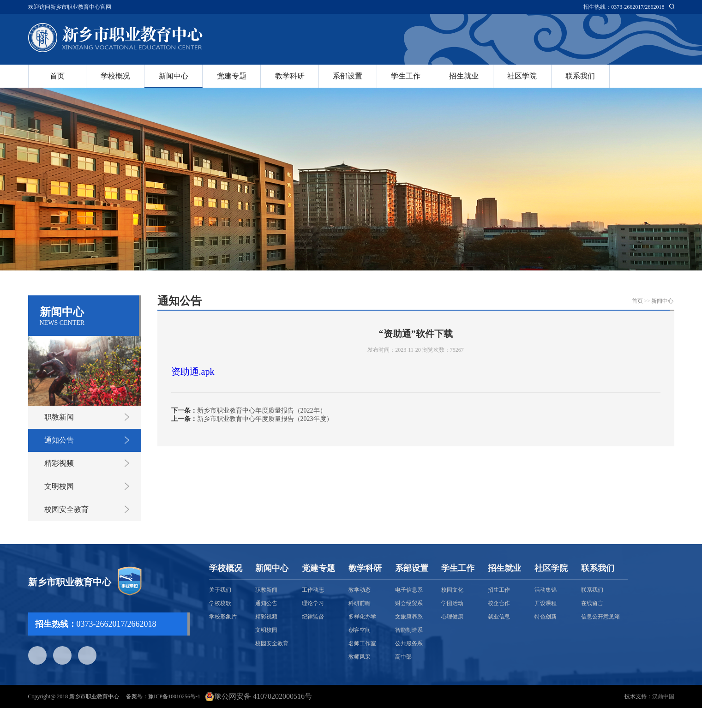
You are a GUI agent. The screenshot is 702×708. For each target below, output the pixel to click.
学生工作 (405, 76)
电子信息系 (409, 590)
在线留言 (592, 603)
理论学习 (313, 603)
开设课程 (545, 603)
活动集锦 (545, 590)
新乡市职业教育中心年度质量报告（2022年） (261, 410)
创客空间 (359, 630)
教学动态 (359, 590)
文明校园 (59, 486)
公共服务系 (409, 643)
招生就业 (464, 76)
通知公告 (59, 440)
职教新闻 (59, 417)
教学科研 (290, 76)
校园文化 (452, 590)
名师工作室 (362, 643)
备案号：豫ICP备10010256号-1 (163, 696)
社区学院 (522, 76)
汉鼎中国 (663, 696)
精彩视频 (59, 463)
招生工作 (499, 590)
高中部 (403, 657)
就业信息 (499, 616)
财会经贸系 (409, 603)
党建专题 (231, 76)
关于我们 (220, 590)
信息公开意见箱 (600, 616)
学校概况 (115, 76)
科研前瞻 (359, 603)
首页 (57, 76)
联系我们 (580, 76)
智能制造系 (409, 630)
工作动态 (313, 590)
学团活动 (452, 603)
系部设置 (347, 76)
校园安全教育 (66, 509)
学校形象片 (223, 616)
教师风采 (359, 657)
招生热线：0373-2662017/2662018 (623, 7)
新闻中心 (173, 76)
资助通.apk (193, 371)
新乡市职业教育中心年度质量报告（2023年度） (265, 418)
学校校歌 (220, 603)
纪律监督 (313, 616)
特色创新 (545, 616)
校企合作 (499, 603)
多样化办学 (362, 616)
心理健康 (452, 616)
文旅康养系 (409, 616)
